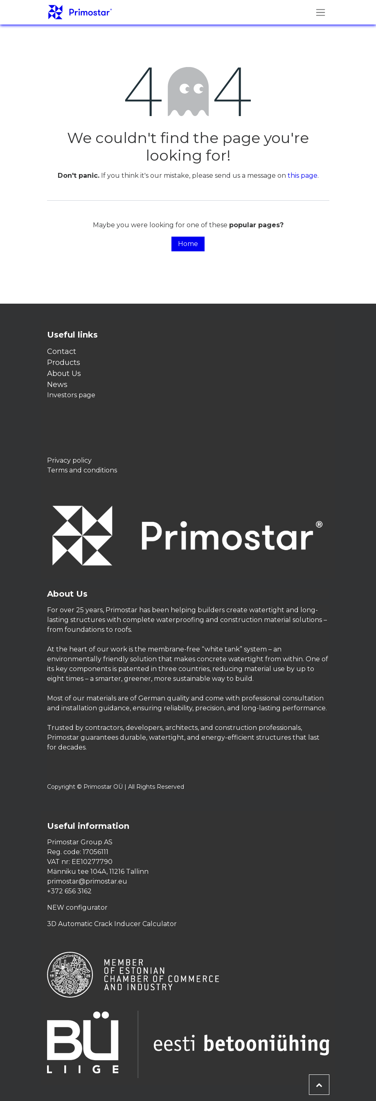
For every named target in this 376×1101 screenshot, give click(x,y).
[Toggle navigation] (320, 12)
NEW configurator (77, 907)
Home (188, 244)
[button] (319, 1084)
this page (302, 175)
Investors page (71, 395)
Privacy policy (69, 460)
